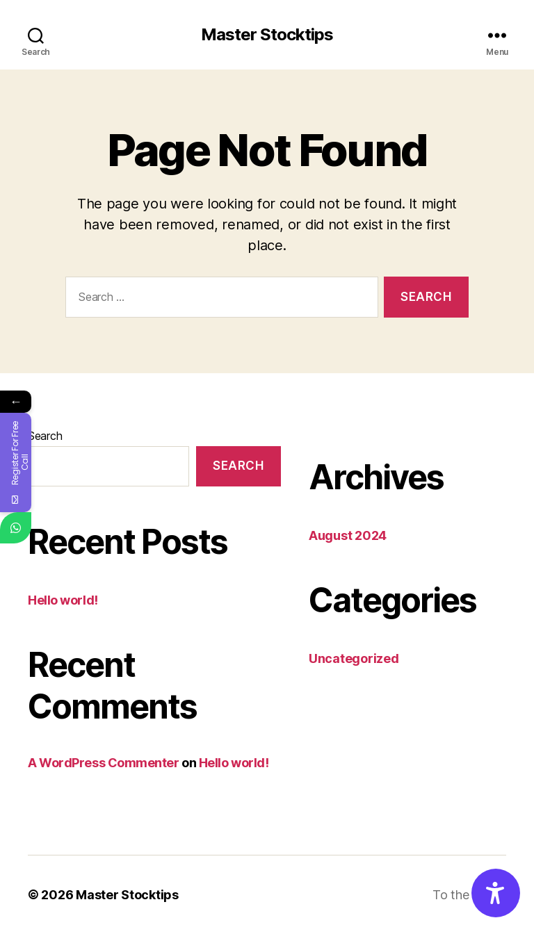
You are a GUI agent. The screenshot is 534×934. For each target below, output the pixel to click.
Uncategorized (354, 658)
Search (45, 436)
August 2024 (348, 535)
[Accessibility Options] (495, 893)
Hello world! (63, 600)
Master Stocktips (267, 34)
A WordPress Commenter (103, 762)
